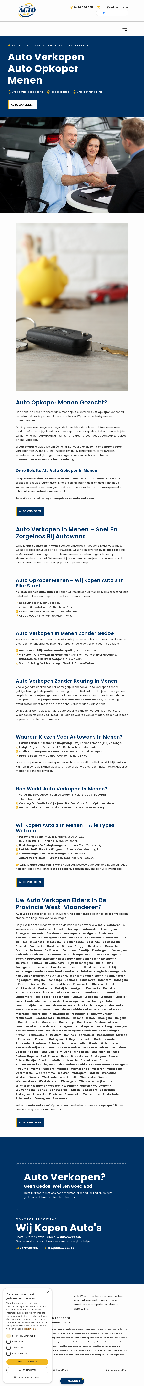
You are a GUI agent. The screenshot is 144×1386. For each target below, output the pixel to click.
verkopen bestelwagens (105, 1350)
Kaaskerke (87, 980)
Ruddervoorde (104, 1039)
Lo (82, 1001)
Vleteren (98, 1069)
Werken (21, 1077)
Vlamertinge (80, 1069)
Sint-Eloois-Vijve (74, 1047)
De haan (36, 950)
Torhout (71, 1064)
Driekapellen (79, 954)
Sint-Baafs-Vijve (28, 1047)
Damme (21, 950)
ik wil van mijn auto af (115, 1354)
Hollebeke (84, 971)
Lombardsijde (26, 1005)
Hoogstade (118, 971)
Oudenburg (104, 1026)
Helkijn (112, 967)
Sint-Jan (47, 1052)
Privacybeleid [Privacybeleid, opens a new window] (31, 1328)
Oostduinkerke (28, 1022)
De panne (69, 950)
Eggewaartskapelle (41, 959)
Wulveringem (25, 1090)
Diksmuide (41, 954)
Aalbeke (45, 929)
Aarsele (58, 929)
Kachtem (104, 980)
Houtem (39, 975)
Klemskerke (81, 984)
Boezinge (93, 942)
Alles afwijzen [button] (27, 1370)
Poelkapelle (72, 1030)
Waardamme (45, 1073)
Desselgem (119, 950)
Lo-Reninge (95, 1001)
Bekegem (50, 937)
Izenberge (55, 980)
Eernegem (112, 954)
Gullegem (23, 967)
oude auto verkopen (117, 1338)
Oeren (90, 1018)
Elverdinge (65, 959)
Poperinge (110, 1030)
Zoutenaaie (91, 1094)
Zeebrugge (108, 1090)
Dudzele (96, 954)
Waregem (79, 1073)
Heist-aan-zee (94, 967)
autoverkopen (93, 1333)
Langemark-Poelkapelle (33, 997)
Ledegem (91, 997)
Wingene (38, 1086)
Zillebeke (55, 1094)
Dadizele (111, 946)
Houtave (24, 975)
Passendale (26, 1030)
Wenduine (109, 1073)
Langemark (107, 992)
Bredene (53, 946)
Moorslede (39, 1014)
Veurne (23, 1069)
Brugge (80, 946)
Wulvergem (101, 1086)
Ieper (97, 975)
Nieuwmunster (101, 1014)
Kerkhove (63, 984)
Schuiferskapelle (73, 1043)
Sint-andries (109, 1043)
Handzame (40, 967)
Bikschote (37, 942)
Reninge (70, 1035)
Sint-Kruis (81, 1052)
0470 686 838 (83, 7)
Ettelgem (108, 959)
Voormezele (24, 1073)
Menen (20, 1009)
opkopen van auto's (96, 1338)
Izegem (39, 980)
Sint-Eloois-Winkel (102, 1047)
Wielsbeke (86, 1081)
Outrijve (121, 1026)
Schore (54, 1043)
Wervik (34, 1077)
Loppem (44, 1005)
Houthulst (55, 975)
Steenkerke (89, 1060)
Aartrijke (73, 929)
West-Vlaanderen (107, 925)
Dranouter (59, 954)
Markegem (98, 1005)
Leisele (120, 997)
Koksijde (61, 988)
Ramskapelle (37, 1035)
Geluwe (36, 963)
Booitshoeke (112, 942)
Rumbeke (39, 1043)
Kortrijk (39, 992)
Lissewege (70, 1001)
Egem (20, 959)
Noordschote (44, 1018)
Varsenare (102, 1064)
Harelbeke (58, 967)
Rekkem (55, 1035)
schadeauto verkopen (106, 1342)
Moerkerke (111, 1009)
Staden (44, 1060)
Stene (104, 1060)
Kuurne (70, 992)
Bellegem (66, 937)
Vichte (35, 1069)
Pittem (56, 1030)
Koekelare (45, 988)
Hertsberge (24, 971)
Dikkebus (24, 954)
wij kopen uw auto (61, 1342)
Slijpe (64, 1056)
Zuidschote (111, 1094)
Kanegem (121, 980)
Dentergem (100, 950)
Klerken (97, 984)
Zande (42, 1090)
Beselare (82, 937)
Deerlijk (84, 950)
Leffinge (106, 997)
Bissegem (54, 942)
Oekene (78, 1018)
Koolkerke (93, 988)
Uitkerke (86, 1064)
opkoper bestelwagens (81, 1350)
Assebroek (53, 933)
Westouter (106, 1077)
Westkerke (88, 1077)
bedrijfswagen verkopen (70, 1346)
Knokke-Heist (25, 988)
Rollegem (56, 1039)
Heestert (75, 967)
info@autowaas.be (114, 7)
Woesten (54, 1086)
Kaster (22, 984)
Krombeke (55, 992)
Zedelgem (90, 1090)
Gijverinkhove (54, 963)
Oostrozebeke (26, 1026)
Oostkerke (84, 1022)
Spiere (113, 1056)
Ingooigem (24, 980)
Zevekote (39, 1094)
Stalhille (58, 1060)
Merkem (34, 1009)
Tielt (59, 1064)
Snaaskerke (79, 1056)
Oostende (49, 1022)
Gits (110, 963)
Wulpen (84, 1086)
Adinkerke (90, 929)
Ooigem (120, 1018)
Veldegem (120, 1064)
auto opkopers (108, 1333)
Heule (39, 971)
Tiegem (47, 1064)
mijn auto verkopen (75, 1333)
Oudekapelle (84, 1026)
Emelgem (82, 959)
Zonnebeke (72, 1094)
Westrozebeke (26, 1081)
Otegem (66, 1026)
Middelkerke (82, 1009)
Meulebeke (62, 1009)
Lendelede (32, 1001)
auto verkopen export (86, 1329)
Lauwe (77, 997)
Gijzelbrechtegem (80, 963)
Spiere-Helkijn (26, 1060)
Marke (82, 1005)
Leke (19, 1001)
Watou (94, 1073)
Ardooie (37, 933)
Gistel (100, 963)
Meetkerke (115, 1005)
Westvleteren (48, 1081)
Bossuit (21, 946)
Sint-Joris (64, 1052)
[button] (27, 1377)
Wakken (63, 1073)
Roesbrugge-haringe (112, 1035)
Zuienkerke (24, 1098)
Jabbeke (71, 980)
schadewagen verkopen (82, 1342)
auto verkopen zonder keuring (113, 1329)
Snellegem (98, 1056)
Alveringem (108, 929)
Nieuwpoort (24, 1018)
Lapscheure (61, 997)
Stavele (72, 1060)
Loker (110, 1001)
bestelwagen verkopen (58, 1350)
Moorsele (22, 1014)
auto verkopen (83, 498)
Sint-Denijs (51, 1047)
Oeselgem (105, 1018)
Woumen (70, 1086)
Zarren (75, 1090)
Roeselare (25, 1039)
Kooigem (76, 988)
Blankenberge (74, 942)
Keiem (34, 984)
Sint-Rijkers (49, 1056)
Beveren (97, 937)
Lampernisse (87, 992)
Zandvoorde (59, 1090)
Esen (95, 959)
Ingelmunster (113, 975)
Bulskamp (95, 946)
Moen (97, 1009)
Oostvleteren (47, 1026)
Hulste (69, 975)
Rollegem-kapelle (78, 1039)
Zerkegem (23, 1094)
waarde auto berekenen (67, 1354)
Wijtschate (104, 1081)
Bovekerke (36, 946)
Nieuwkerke (80, 1014)
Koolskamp (111, 988)
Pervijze (43, 1030)
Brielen (67, 946)
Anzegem (22, 933)
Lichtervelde (51, 1001)
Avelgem (89, 933)
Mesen (47, 1009)
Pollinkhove (92, 1030)
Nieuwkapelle (59, 1014)
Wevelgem (68, 1081)
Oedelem (63, 1018)
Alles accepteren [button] (27, 1361)
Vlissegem (114, 1069)
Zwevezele (60, 1098)
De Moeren (52, 950)
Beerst (36, 937)
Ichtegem (84, 975)
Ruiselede (23, 1043)
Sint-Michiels (100, 1052)
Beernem (22, 937)
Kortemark (23, 992)
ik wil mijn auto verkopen (92, 1354)
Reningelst (86, 1035)
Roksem (40, 1039)
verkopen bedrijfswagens (95, 1346)
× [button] (48, 1292)
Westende (49, 1077)
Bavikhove (105, 933)
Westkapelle (69, 1077)
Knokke (111, 984)
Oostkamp (66, 1022)
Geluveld (22, 963)
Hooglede (100, 971)
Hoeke (69, 971)
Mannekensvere (64, 1005)
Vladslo (62, 1069)
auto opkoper (100, 412)
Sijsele (92, 1043)
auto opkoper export (76, 1338)
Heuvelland (54, 971)
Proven (21, 1035)
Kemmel (48, 984)
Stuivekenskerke (27, 1064)
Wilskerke (23, 1086)
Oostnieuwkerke (106, 1022)
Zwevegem (42, 1098)
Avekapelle (72, 933)
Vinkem (48, 1069)
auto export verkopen (64, 1329)
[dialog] (27, 1335)
